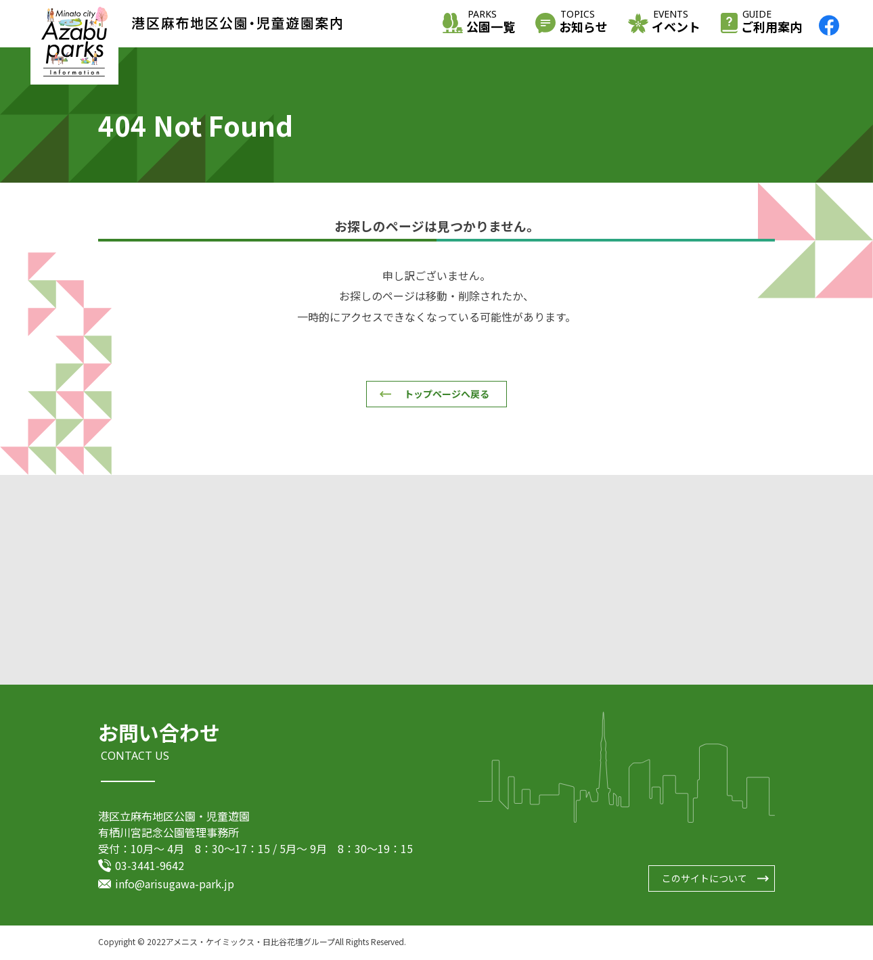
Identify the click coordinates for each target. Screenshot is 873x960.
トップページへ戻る (446, 394)
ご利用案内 (771, 22)
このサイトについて (704, 880)
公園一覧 (490, 22)
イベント (676, 22)
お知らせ (583, 22)
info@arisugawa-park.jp (174, 885)
